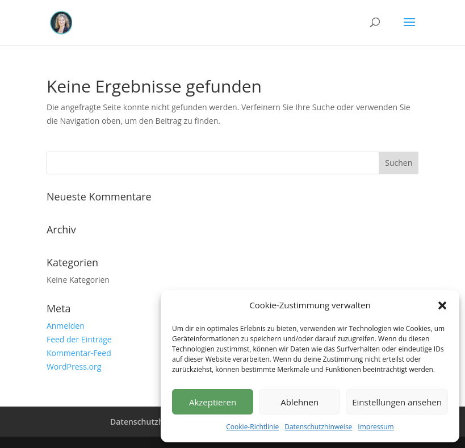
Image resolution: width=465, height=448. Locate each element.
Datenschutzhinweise (318, 427)
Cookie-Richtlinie (252, 427)
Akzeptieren (212, 402)
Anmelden (66, 325)
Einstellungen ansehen (397, 402)
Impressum (375, 427)
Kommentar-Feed (79, 352)
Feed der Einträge (79, 339)
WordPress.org (74, 366)
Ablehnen (299, 402)
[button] (442, 305)
